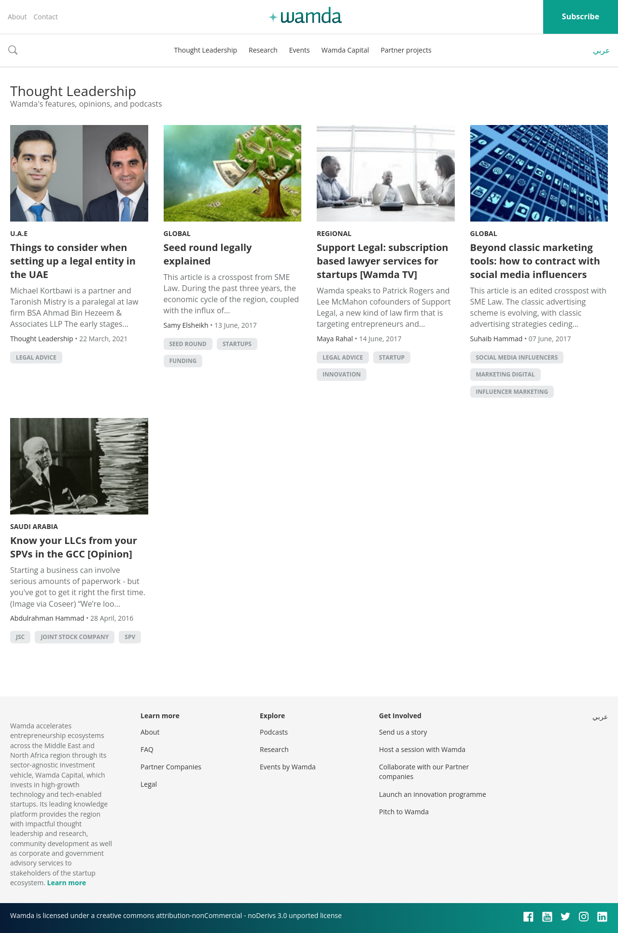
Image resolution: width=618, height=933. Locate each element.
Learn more (66, 882)
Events (299, 50)
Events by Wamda (288, 766)
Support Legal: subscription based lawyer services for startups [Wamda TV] (382, 261)
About (17, 16)
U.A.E (19, 233)
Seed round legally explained (208, 254)
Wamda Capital (345, 50)
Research (263, 50)
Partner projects (405, 50)
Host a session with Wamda (422, 749)
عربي (601, 50)
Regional (334, 233)
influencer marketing (512, 392)
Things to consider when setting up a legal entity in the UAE (73, 261)
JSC (20, 637)
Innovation (342, 374)
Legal (148, 784)
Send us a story (403, 732)
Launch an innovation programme (432, 794)
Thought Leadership (205, 50)
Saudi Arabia (34, 526)
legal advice (36, 357)
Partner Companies (170, 766)
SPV (130, 637)
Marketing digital (505, 374)
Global (177, 233)
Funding (183, 361)
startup (392, 357)
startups (237, 344)
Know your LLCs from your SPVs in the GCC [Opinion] (73, 547)
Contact (45, 16)
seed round (188, 344)
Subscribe (580, 16)
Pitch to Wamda (404, 811)
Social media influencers (517, 357)
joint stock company (75, 637)
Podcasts (274, 732)
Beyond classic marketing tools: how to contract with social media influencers (535, 261)
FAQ (147, 749)
